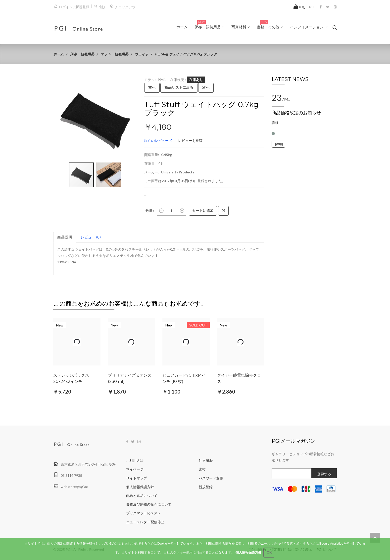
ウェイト (141, 54)
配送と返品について (141, 495)
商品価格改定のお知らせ (296, 113)
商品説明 (64, 237)
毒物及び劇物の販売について (148, 504)
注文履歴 (206, 460)
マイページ (135, 469)
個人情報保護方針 (140, 487)
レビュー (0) (91, 237)
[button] (132, 81)
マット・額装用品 (114, 54)
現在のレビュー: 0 (158, 140)
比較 (101, 7)
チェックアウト (127, 7)
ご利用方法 (135, 460)
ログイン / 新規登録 (74, 7)
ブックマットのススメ (143, 513)
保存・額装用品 (82, 54)
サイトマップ (136, 478)
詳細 (275, 122)
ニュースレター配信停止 (145, 522)
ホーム (58, 54)
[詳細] (278, 144)
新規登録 (206, 487)
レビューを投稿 (190, 140)
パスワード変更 (211, 478)
